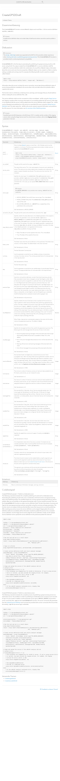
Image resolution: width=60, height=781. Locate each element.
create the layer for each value (37, 463)
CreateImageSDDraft (10, 679)
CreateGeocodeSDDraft (11, 681)
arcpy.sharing (10, 54)
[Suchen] (42, 2)
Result (24, 143)
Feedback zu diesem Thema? (50, 690)
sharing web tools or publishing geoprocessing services (22, 56)
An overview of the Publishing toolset (36, 106)
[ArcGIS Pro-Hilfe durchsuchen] (28, 2)
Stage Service (52, 97)
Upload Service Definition (14, 603)
